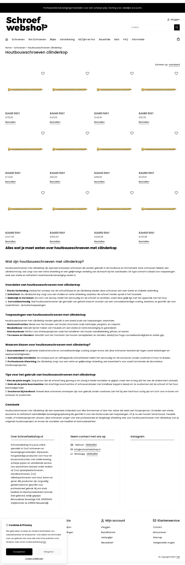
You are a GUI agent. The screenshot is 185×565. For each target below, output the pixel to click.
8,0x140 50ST (57, 113)
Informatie (138, 39)
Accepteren (19, 551)
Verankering (67, 39)
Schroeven (18, 39)
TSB (178, 557)
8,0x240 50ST (102, 173)
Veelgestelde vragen (164, 542)
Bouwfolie (104, 39)
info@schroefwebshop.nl (87, 449)
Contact (157, 527)
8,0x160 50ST (101, 113)
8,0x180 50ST (146, 113)
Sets (116, 39)
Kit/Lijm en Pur (86, 39)
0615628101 (91, 444)
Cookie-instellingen (34, 558)
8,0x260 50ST (146, 173)
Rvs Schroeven (37, 39)
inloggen (173, 19)
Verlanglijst (107, 537)
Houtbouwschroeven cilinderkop (45, 47)
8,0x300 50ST (57, 232)
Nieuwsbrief (107, 542)
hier (44, 541)
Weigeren (49, 551)
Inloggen (105, 527)
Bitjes (53, 39)
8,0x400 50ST (146, 232)
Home (8, 47)
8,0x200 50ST (13, 173)
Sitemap (157, 537)
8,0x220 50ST (57, 173)
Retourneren (159, 532)
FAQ (125, 39)
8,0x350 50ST (102, 232)
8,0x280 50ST (13, 232)
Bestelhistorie (108, 532)
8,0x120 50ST (12, 113)
